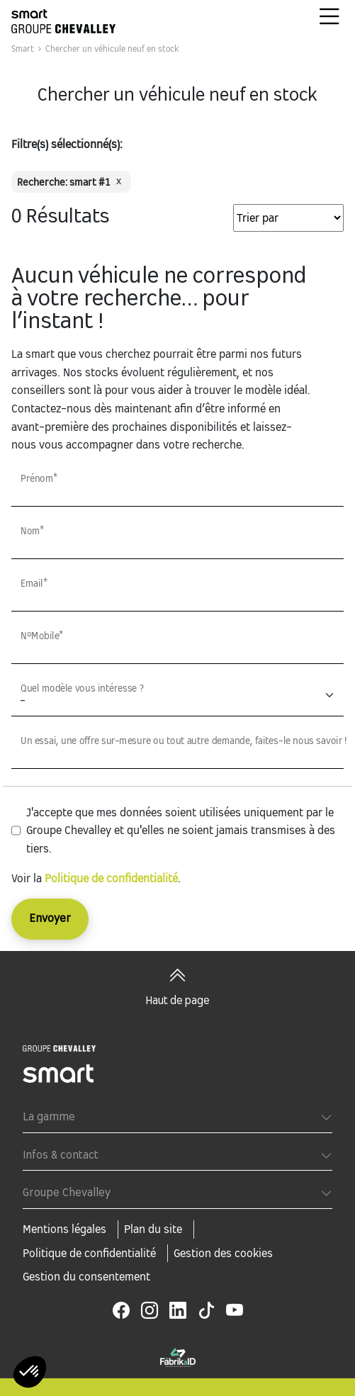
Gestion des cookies (223, 1253)
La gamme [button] (49, 1117)
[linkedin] (177, 1311)
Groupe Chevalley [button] (67, 1193)
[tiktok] (206, 1311)
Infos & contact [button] (60, 1155)
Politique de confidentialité (111, 878)
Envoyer (50, 918)
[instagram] (149, 1311)
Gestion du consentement (86, 1276)
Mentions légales (64, 1229)
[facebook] (121, 1311)
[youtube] (234, 1311)
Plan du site (153, 1229)
